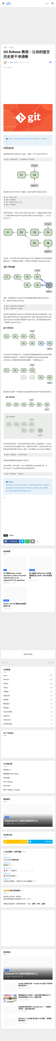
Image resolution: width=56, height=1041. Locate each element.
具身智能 (6, 778)
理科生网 (35, 485)
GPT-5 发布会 (8, 782)
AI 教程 (28, 700)
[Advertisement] (28, 26)
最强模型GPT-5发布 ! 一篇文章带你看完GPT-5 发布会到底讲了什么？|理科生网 (34, 996)
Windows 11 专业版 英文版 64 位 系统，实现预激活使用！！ (34, 1019)
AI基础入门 (7, 769)
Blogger (28, 708)
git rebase (20, 301)
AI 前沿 (28, 683)
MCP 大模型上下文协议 (11, 790)
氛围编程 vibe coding (10, 774)
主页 (5, 47)
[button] (3, 3)
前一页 (51, 662)
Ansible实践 (28, 724)
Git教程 (11, 47)
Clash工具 (28, 720)
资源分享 (28, 696)
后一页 (5, 662)
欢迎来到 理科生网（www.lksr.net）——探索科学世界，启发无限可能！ (34, 1008)
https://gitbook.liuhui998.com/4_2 (23, 138)
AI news (28, 679)
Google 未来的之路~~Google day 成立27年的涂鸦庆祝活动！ (35, 984)
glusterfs (28, 716)
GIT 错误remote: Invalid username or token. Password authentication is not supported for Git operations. (14, 576)
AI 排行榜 (6, 786)
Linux (28, 675)
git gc (41, 360)
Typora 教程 (28, 712)
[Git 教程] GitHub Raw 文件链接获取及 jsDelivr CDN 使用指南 (40, 575)
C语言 (28, 687)
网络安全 (28, 704)
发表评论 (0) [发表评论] (28, 654)
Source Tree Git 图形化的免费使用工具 (14, 605)
